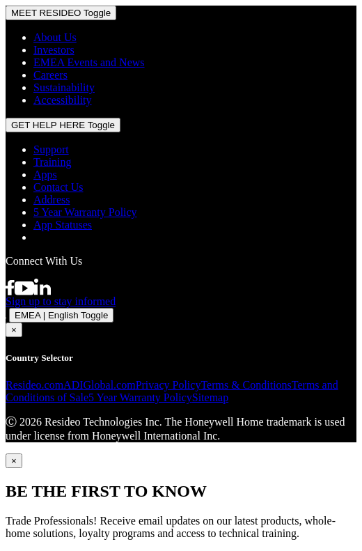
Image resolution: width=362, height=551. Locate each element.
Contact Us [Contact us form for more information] (58, 187)
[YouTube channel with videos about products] (24, 291)
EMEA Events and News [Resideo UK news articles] (89, 62)
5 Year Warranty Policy (85, 212)
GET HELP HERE (63, 125)
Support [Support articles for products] (51, 149)
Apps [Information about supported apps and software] (45, 174)
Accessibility (62, 100)
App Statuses (62, 225)
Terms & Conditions (245, 385)
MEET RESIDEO (61, 13)
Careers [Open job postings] (50, 75)
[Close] (14, 460)
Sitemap (210, 397)
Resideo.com (34, 385)
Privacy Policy (168, 385)
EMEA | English (61, 315)
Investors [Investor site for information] (53, 50)
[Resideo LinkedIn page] (42, 291)
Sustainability (64, 87)
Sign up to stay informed (61, 301)
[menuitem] (194, 37)
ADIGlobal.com (99, 385)
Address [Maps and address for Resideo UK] (51, 199)
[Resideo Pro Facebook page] (10, 291)
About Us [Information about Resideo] (55, 37)
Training (52, 162)
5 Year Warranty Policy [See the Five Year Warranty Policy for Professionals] (140, 397)
